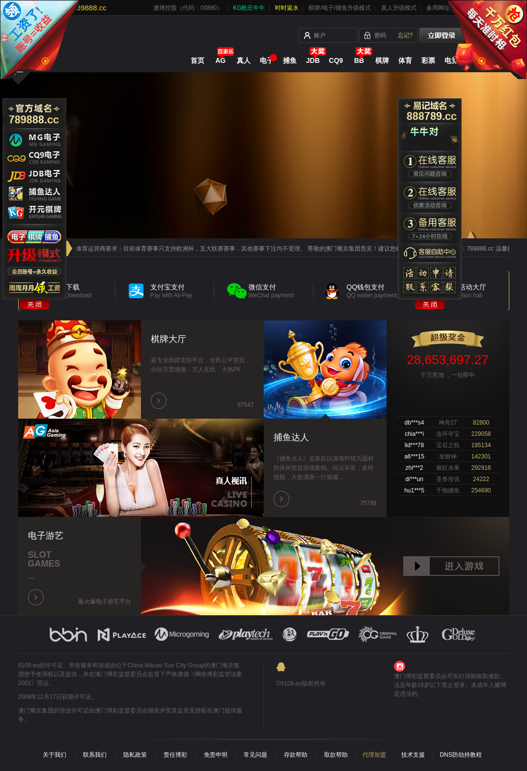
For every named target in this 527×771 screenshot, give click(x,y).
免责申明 (215, 754)
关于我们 (54, 754)
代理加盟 (374, 754)
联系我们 (95, 754)
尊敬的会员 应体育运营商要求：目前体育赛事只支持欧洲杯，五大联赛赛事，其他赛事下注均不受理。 (175, 248)
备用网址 (438, 7)
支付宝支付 (182, 291)
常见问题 (255, 754)
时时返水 (287, 7)
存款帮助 (295, 754)
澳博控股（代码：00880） (187, 7)
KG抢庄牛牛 (249, 7)
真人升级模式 (398, 7)
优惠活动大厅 (477, 291)
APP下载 (84, 291)
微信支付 (281, 291)
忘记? (405, 35)
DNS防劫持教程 (460, 754)
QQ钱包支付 (379, 291)
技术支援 (413, 754)
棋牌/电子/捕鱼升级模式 (339, 7)
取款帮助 (336, 754)
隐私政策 (135, 754)
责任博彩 (175, 754)
